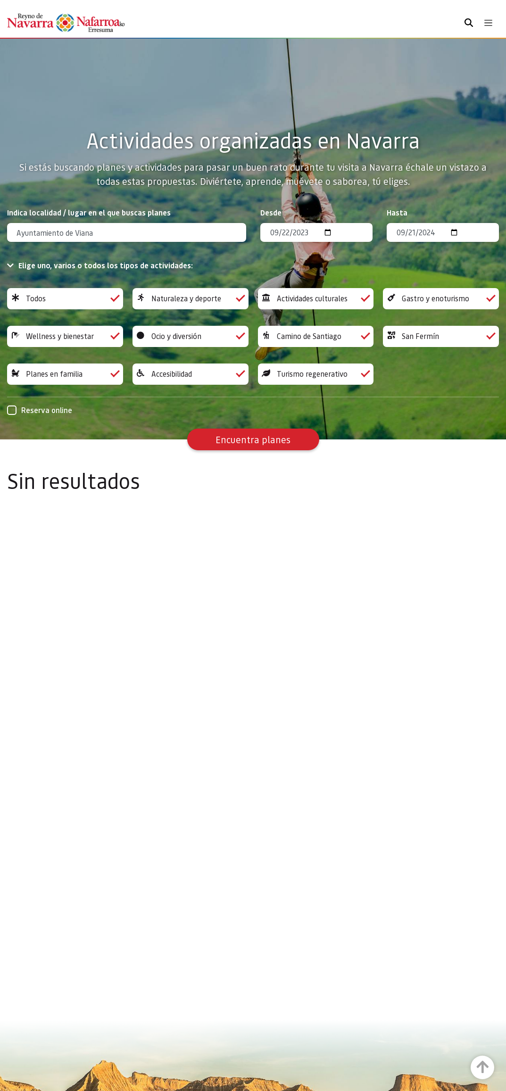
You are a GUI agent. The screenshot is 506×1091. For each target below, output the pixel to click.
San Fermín (441, 336)
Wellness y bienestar (65, 336)
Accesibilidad (191, 374)
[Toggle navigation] (488, 23)
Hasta (397, 212)
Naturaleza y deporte (191, 298)
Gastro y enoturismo (441, 298)
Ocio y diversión (191, 336)
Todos (65, 298)
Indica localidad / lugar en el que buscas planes (89, 212)
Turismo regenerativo (316, 374)
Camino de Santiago (316, 336)
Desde (271, 212)
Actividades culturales (316, 298)
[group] (65, 298)
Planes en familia (65, 374)
